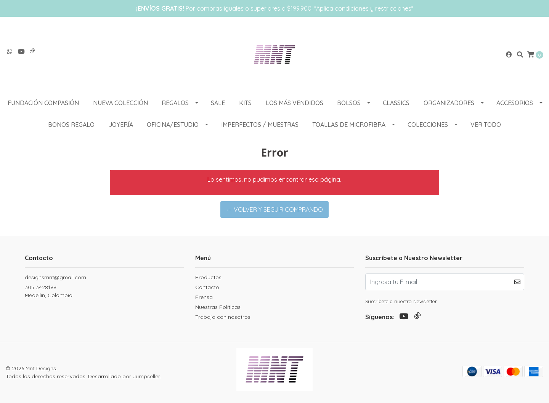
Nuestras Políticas (218, 307)
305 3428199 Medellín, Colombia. (49, 291)
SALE (218, 103)
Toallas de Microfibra (348, 124)
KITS (245, 103)
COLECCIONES (428, 124)
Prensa (204, 297)
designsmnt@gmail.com (55, 277)
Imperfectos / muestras (260, 124)
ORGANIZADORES (449, 103)
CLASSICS (396, 103)
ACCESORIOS (514, 103)
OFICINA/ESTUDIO (173, 124)
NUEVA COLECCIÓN (120, 103)
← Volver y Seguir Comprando (274, 209)
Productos (208, 277)
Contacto (207, 287)
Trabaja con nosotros (222, 316)
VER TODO (485, 124)
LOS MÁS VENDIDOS (294, 103)
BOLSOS (349, 103)
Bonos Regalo (71, 124)
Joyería (121, 124)
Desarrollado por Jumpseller (124, 376)
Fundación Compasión (43, 103)
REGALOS (175, 103)
